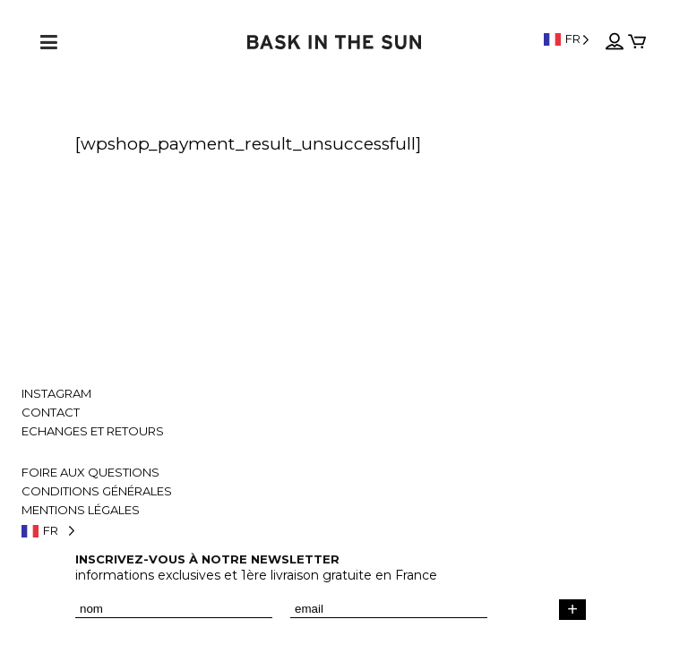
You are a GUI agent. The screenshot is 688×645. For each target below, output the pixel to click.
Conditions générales (97, 491)
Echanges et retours (93, 431)
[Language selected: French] (566, 39)
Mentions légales (81, 510)
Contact (51, 412)
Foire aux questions (90, 472)
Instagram (56, 394)
